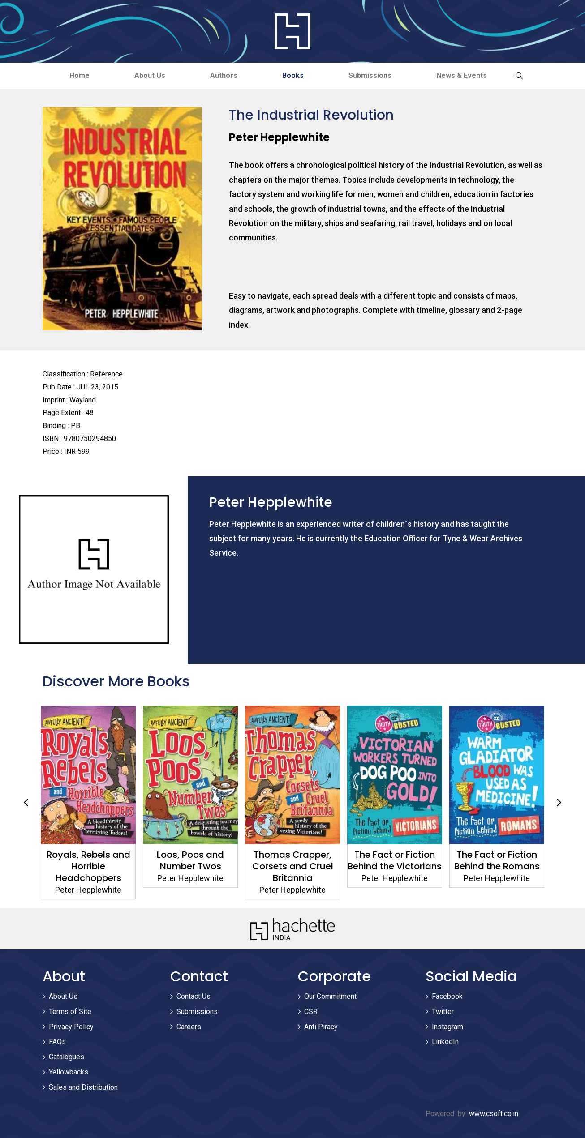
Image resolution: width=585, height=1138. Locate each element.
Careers (188, 1026)
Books (293, 75)
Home (79, 75)
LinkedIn (445, 1041)
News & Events (461, 75)
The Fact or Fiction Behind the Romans (497, 860)
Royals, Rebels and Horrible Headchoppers (88, 866)
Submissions (369, 75)
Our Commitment (330, 996)
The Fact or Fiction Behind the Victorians (395, 860)
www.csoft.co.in (493, 1113)
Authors (223, 75)
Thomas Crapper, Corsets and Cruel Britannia (292, 866)
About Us (149, 75)
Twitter (443, 1011)
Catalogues (66, 1056)
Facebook (447, 996)
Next (559, 802)
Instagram (447, 1026)
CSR (311, 1011)
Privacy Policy (71, 1026)
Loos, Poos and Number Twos (190, 860)
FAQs (57, 1041)
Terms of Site (70, 1011)
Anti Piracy (321, 1026)
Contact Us (193, 996)
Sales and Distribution (83, 1087)
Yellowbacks (68, 1072)
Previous (26, 802)
